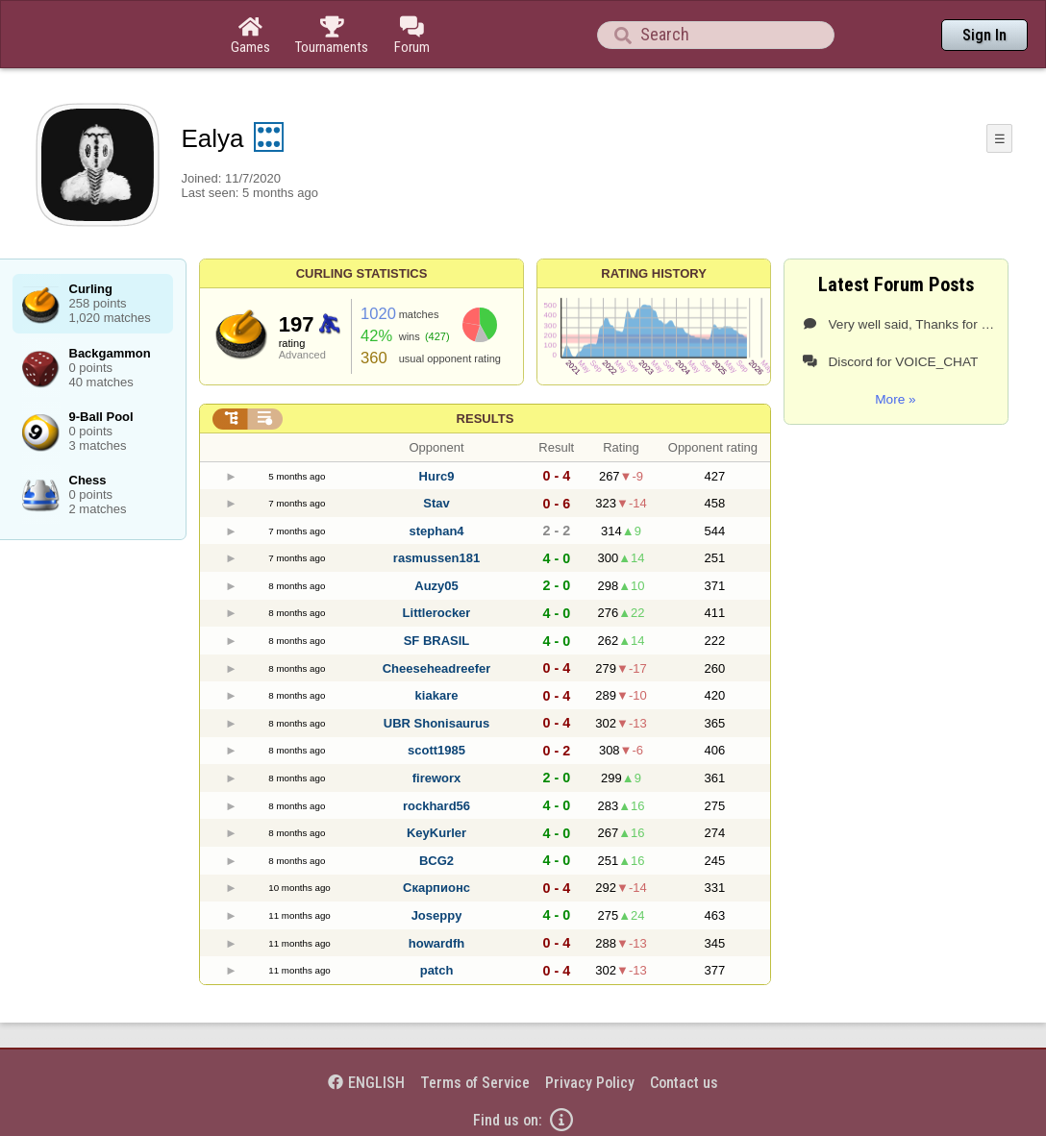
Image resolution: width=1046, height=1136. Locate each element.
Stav (436, 503)
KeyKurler (436, 833)
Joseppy (436, 915)
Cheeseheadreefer (437, 668)
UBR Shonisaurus (437, 723)
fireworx (436, 778)
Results (485, 418)
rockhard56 (436, 806)
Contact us (684, 1083)
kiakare (437, 695)
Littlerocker (437, 612)
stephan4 (436, 531)
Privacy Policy (590, 1083)
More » (895, 399)
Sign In (984, 35)
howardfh (437, 943)
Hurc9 (437, 476)
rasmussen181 (436, 558)
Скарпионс (436, 887)
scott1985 (436, 750)
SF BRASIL (437, 640)
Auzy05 (436, 586)
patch (437, 970)
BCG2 (436, 860)
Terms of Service (475, 1083)
